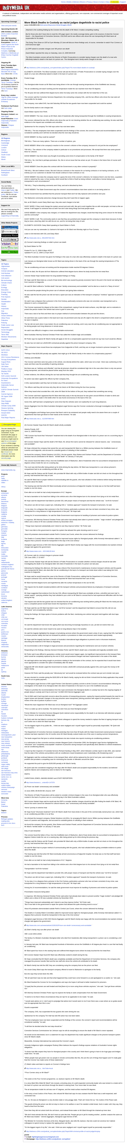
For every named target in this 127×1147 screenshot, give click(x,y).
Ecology (4, 287)
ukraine (4, 598)
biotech (3, 813)
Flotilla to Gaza (6, 369)
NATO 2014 (5, 350)
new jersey (5, 739)
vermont (4, 789)
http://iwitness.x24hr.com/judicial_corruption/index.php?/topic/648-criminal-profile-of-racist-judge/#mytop (63, 1131)
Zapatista (4, 339)
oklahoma (4, 752)
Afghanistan (5, 266)
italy (2, 537)
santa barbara (6, 775)
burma (3, 657)
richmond (4, 760)
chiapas (4, 613)
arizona (4, 686)
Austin (3, 695)
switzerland (5, 592)
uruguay (4, 642)
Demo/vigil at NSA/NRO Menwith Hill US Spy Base (9, 72)
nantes (3, 558)
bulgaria (4, 512)
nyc (2, 749)
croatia (3, 516)
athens (3, 497)
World (69, 25)
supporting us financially (9, 216)
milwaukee (5, 733)
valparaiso (5, 644)
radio (3, 478)
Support (123, 2)
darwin (3, 659)
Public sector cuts (7, 325)
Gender (4, 299)
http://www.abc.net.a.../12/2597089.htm (40, 419)
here (6, 91)
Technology (5, 332)
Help (107, 2)
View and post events (8, 26)
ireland (3, 533)
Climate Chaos (6, 283)
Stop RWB (5, 403)
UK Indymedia (23, 6)
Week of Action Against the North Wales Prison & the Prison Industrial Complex (9, 46)
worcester (4, 794)
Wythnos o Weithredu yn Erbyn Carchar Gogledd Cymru (10, 55)
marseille (4, 556)
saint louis (4, 766)
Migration (4, 313)
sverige (3, 590)
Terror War (5, 334)
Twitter (12, 190)
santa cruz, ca (6, 777)
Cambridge (5, 143)
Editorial (76, 2)
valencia (4, 602)
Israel (3, 804)
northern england (7, 564)
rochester (4, 762)
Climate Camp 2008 (8, 406)
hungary (4, 531)
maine (3, 726)
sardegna (4, 586)
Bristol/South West (8, 170)
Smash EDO (5, 413)
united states (5, 785)
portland (4, 758)
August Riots (5, 362)
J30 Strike (4, 366)
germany (4, 527)
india (3, 678)
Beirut (3, 802)
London (4, 147)
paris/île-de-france (7, 569)
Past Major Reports (8, 417)
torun (3, 594)
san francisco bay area (9, 773)
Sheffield (4, 152)
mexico (3, 628)
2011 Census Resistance (10, 357)
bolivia (3, 611)
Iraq (2, 311)
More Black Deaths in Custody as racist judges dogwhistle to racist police (66, 22)
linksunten (5, 548)
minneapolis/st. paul (8, 735)
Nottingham (5, 173)
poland (3, 575)
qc (2, 670)
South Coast (5, 155)
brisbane (4, 655)
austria (3, 499)
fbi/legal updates (7, 819)
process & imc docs (8, 823)
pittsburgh (4, 756)
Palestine (4, 320)
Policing (4, 323)
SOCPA (4, 415)
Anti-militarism (6, 276)
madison (4, 724)
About (95, 2)
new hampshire (6, 737)
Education (4, 290)
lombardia (4, 550)
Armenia (4, 800)
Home (63, 2)
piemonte (4, 573)
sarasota (4, 779)
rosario (3, 636)
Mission (82, 2)
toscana (4, 596)
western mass (6, 792)
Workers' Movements (8, 337)
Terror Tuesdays (7, 89)
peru (2, 630)
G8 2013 (4, 352)
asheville (4, 691)
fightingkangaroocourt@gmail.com (45, 1137)
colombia (4, 623)
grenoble (4, 529)
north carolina (6, 745)
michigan (4, 731)
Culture (3, 285)
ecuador (4, 625)
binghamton (5, 697)
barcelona (4, 501)
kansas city (5, 720)
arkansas (4, 689)
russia (3, 583)
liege (3, 541)
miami (3, 729)
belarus (4, 503)
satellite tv (4, 480)
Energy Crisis (6, 292)
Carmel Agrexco (7, 394)
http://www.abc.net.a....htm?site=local (39, 1068)
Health (3, 304)
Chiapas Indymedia (7, 126)
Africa (3, 487)
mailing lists (5, 821)
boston (3, 699)
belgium (4, 506)
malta (3, 554)
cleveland (4, 705)
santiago (4, 638)
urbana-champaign (8, 787)
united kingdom (6, 600)
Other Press (5, 318)
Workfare (4, 355)
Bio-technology (6, 280)
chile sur (4, 617)
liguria (3, 543)
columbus (4, 709)
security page (6, 458)
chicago (4, 703)
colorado (4, 707)
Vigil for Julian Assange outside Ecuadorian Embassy (9, 99)
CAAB (15, 74)
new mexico (5, 741)
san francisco (6, 770)
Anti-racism (43, 25)
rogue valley (5, 764)
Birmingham (5, 141)
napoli (3, 560)
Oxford (3, 150)
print (2, 476)
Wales (3, 157)
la (1, 722)
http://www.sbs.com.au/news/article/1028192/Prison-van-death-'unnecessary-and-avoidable (58, 925)
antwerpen (5, 493)
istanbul (4, 535)
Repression (52, 25)
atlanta (3, 693)
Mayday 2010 (6, 371)
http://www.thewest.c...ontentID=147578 (40, 782)
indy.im (3, 190)
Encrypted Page (10, 424)
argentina (4, 609)
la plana (4, 539)
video (3, 482)
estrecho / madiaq (7, 522)
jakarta (3, 661)
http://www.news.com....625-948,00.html (40, 551)
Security (116, 2)
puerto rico (5, 632)
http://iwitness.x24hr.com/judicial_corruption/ (53, 1139)
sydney (3, 672)
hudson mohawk (7, 718)
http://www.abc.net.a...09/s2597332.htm (40, 238)
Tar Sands (5, 374)
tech (2, 825)
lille (2, 546)
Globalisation (6, 301)
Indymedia (5, 309)
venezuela (5, 646)
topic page (8, 108)
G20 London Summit (8, 376)
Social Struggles (62, 25)
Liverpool (4, 145)
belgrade (4, 508)
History (3, 306)
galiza (3, 525)
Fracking (4, 294)
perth (3, 668)
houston (4, 716)
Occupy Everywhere (8, 359)
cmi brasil (4, 619)
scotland (4, 588)
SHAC (3, 399)
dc (2, 712)
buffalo (3, 701)
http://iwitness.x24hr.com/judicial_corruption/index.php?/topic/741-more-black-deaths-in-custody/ (60, 68)
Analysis (4, 269)
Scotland (4, 175)
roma (3, 579)
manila (3, 663)
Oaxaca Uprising (7, 408)
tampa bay (5, 783)
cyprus (3, 518)
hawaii (3, 714)
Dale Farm (5, 364)
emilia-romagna (6, 520)
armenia (4, 495)
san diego (4, 768)
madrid (3, 552)
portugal (4, 577)
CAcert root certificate (6, 453)
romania (4, 581)
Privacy (89, 2)
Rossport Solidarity (8, 410)
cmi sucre (4, 621)
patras (3, 571)
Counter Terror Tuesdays (8, 81)
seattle (3, 781)
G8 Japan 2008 (6, 396)
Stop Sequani (6, 401)
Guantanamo (6, 383)
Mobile (69, 2)
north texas (5, 747)
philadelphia (5, 754)
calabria (4, 514)
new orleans (5, 743)
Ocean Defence (6, 316)
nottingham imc (6, 567)
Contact (101, 2)
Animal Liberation (7, 271)
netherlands (5, 562)
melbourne (5, 665)
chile (3, 615)
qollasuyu (4, 634)
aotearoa (4, 653)
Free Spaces (5, 297)
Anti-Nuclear (5, 273)
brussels (4, 510)
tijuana (3, 640)
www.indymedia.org (8, 470)
